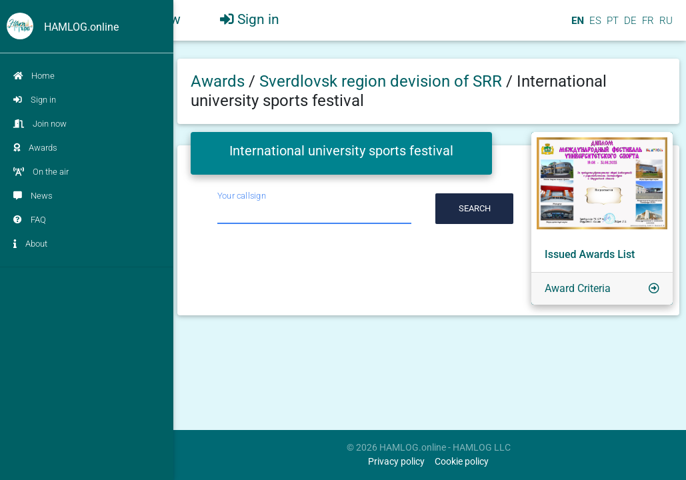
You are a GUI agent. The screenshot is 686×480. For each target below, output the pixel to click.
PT (611, 26)
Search (475, 208)
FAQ (29, 220)
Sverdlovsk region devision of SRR (382, 81)
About (30, 244)
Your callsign (241, 196)
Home (34, 76)
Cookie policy (462, 461)
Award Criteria (578, 288)
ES (594, 26)
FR (646, 26)
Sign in (34, 100)
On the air (41, 172)
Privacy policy (396, 461)
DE (629, 26)
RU (666, 26)
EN (576, 26)
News (33, 196)
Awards (35, 148)
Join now (40, 124)
